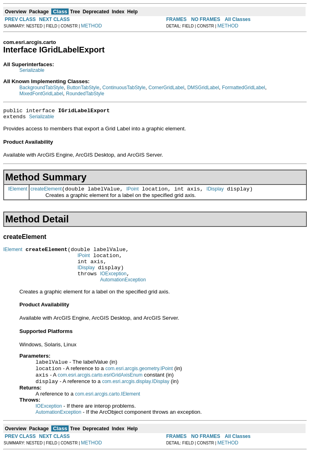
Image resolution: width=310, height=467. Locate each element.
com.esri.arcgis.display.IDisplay (136, 395)
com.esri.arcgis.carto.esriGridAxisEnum (100, 388)
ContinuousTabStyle (124, 87)
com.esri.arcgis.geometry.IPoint (139, 381)
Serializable (31, 70)
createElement (46, 192)
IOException (113, 283)
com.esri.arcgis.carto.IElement (107, 408)
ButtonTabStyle (83, 87)
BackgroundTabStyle (41, 87)
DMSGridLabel (203, 87)
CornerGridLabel (166, 87)
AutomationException (123, 290)
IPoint (132, 192)
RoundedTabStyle (85, 93)
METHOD (91, 26)
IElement (17, 192)
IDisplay (215, 192)
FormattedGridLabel (243, 87)
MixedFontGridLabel (41, 93)
